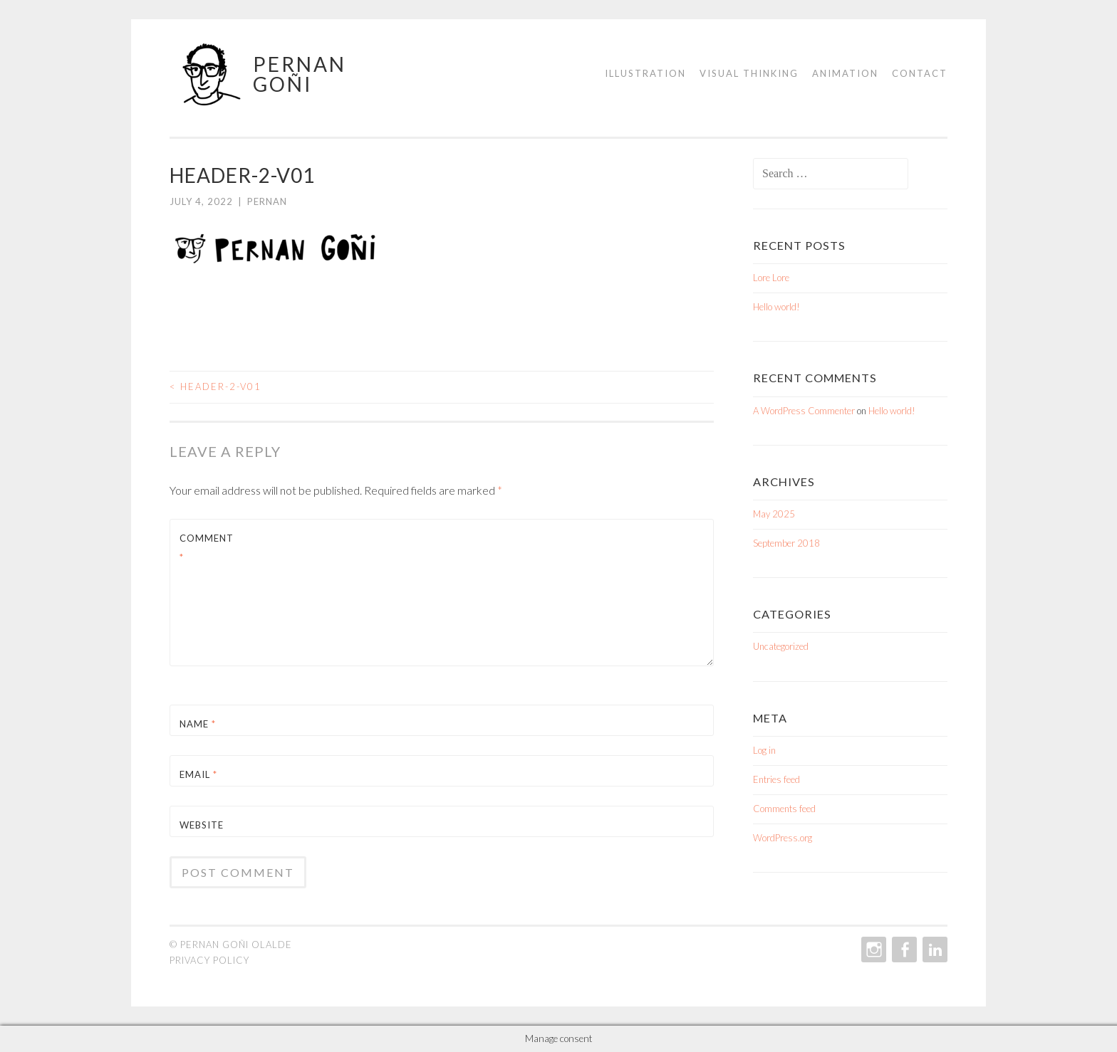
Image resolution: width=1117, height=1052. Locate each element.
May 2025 (774, 514)
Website (202, 825)
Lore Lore (771, 277)
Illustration (645, 73)
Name (198, 724)
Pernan (267, 201)
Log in (764, 750)
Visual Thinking (749, 73)
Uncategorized (781, 646)
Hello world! (776, 306)
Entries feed (776, 779)
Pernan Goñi (299, 74)
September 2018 (786, 543)
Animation (845, 73)
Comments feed (784, 808)
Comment (207, 547)
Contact (919, 73)
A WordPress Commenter (804, 410)
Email (198, 774)
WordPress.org (782, 837)
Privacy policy (209, 960)
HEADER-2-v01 (215, 386)
